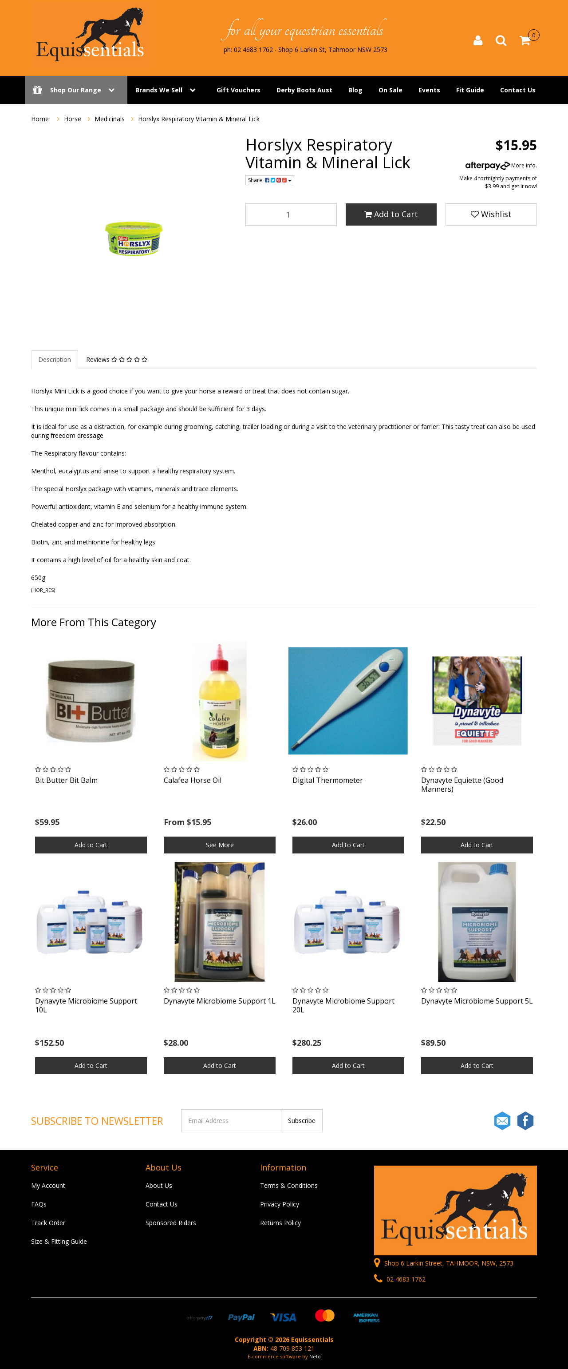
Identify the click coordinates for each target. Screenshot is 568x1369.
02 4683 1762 (400, 1279)
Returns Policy (280, 1222)
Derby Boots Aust (304, 90)
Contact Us (518, 90)
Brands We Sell (158, 90)
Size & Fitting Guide (59, 1241)
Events (429, 90)
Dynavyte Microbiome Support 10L (86, 1005)
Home (40, 119)
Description (54, 359)
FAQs (39, 1204)
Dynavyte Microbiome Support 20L (343, 1005)
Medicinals (110, 119)
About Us (159, 1185)
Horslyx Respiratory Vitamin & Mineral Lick (199, 119)
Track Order (48, 1222)
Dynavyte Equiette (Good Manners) (462, 784)
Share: (270, 180)
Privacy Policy (279, 1204)
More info (500, 165)
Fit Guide (470, 90)
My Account (48, 1185)
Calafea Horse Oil (192, 780)
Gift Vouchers (238, 90)
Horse (72, 119)
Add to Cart (391, 214)
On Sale (390, 90)
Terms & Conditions (289, 1185)
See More (220, 845)
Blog (355, 90)
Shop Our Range (76, 90)
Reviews (116, 359)
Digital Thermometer (327, 780)
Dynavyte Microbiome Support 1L (220, 1001)
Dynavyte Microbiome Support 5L (477, 1001)
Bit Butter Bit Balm (66, 780)
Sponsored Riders (171, 1222)
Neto (315, 1356)
